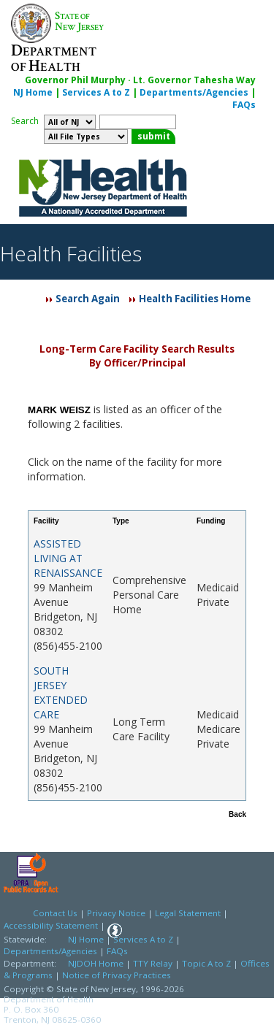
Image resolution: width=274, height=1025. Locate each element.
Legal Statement (188, 912)
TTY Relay (154, 963)
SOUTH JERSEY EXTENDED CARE (61, 692)
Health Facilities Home (195, 298)
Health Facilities (71, 253)
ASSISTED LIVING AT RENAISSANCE (68, 558)
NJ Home (33, 92)
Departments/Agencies (194, 92)
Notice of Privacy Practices (116, 975)
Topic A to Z (206, 963)
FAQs (244, 105)
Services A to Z (96, 92)
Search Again (88, 298)
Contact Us (55, 912)
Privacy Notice (116, 912)
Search (25, 121)
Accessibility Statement (51, 925)
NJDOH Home (95, 963)
